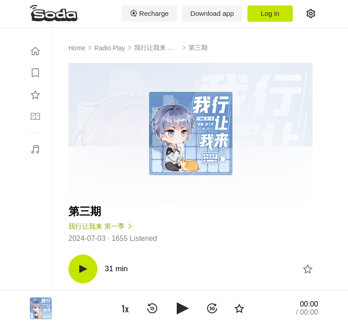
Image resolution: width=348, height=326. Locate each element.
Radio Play (109, 48)
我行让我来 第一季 (154, 48)
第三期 (198, 47)
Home (76, 48)
